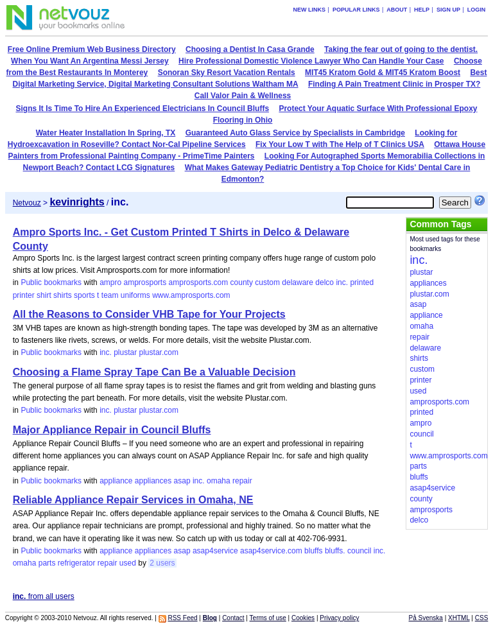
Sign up (448, 9)
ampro (110, 282)
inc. (342, 282)
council (359, 550)
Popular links (356, 9)
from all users (43, 596)
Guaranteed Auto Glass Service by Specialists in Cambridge (295, 132)
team (110, 295)
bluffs (313, 550)
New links (309, 9)
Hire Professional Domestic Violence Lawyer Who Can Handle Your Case (311, 60)
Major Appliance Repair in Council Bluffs (112, 429)
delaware (297, 282)
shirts (62, 295)
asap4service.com (271, 550)
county (241, 282)
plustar (125, 352)
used (127, 563)
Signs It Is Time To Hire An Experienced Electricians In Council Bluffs (143, 108)
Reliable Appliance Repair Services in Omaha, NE (133, 499)
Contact (233, 617)
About (396, 9)
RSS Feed (182, 617)
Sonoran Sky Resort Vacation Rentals (226, 72)
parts (47, 563)
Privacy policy (339, 617)
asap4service (215, 550)
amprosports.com (199, 282)
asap (182, 480)
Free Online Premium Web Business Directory (92, 49)
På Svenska (426, 617)
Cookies (303, 617)
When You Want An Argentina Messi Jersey (90, 60)
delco (324, 282)
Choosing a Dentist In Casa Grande (250, 49)
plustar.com (158, 352)
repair (242, 480)
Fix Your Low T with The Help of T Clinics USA (339, 144)
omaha (218, 480)
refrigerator (77, 563)
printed (362, 282)
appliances (153, 480)
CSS (482, 617)
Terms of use (268, 617)
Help (421, 9)
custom (267, 282)
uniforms (135, 295)
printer (24, 295)
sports (84, 295)
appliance (115, 480)
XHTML (459, 617)
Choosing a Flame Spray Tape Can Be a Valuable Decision (154, 372)
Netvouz (27, 202)
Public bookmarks (51, 282)
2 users (162, 563)
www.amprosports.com (191, 295)
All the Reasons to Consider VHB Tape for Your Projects (149, 314)
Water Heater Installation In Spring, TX (106, 132)
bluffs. (335, 550)
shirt (44, 295)
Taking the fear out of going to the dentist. (401, 49)
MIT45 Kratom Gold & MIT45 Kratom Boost (382, 72)
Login (476, 9)
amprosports (144, 282)
